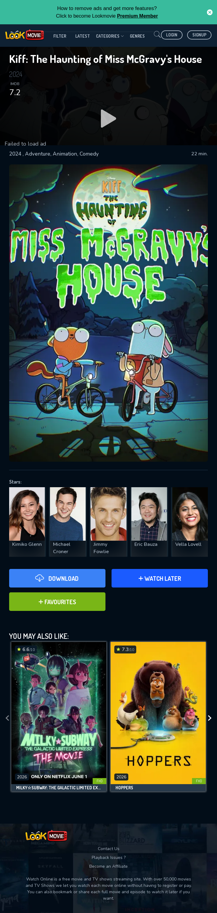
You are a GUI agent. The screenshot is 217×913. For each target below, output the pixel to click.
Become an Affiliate (108, 866)
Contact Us (108, 849)
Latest (82, 36)
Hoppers (124, 788)
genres (137, 36)
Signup (199, 34)
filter (59, 36)
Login (171, 34)
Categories (110, 36)
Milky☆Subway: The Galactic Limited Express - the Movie (58, 788)
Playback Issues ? (109, 857)
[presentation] (7, 718)
